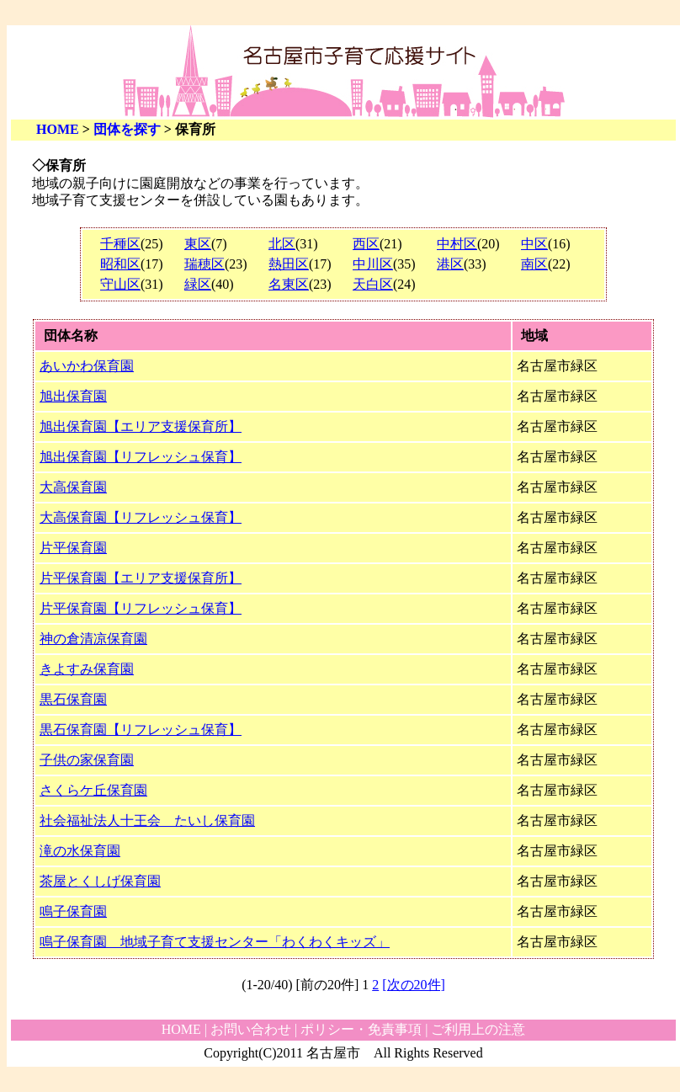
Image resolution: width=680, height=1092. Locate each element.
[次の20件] (413, 984)
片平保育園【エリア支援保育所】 (141, 578)
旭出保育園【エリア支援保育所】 (141, 426)
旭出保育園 (73, 396)
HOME (57, 129)
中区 (534, 244)
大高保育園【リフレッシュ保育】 (141, 517)
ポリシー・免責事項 (361, 1029)
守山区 (120, 284)
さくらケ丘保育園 (93, 790)
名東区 (288, 284)
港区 (450, 264)
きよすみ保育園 (87, 669)
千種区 (120, 244)
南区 (534, 264)
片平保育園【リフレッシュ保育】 (141, 608)
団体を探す (127, 129)
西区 (366, 244)
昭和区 (120, 264)
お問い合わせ (250, 1029)
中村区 (457, 244)
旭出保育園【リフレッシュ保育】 (141, 457)
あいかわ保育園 (87, 366)
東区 (197, 244)
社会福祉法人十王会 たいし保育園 (147, 820)
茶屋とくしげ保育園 (100, 881)
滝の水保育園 (80, 851)
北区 (281, 244)
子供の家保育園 (87, 760)
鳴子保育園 (73, 911)
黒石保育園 (73, 699)
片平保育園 (73, 548)
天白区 (373, 284)
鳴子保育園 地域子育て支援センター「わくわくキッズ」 (215, 942)
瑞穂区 (204, 264)
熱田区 (288, 264)
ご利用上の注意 (478, 1029)
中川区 (373, 264)
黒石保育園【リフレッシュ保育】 (141, 729)
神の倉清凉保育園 (93, 638)
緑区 (197, 284)
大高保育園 (73, 487)
